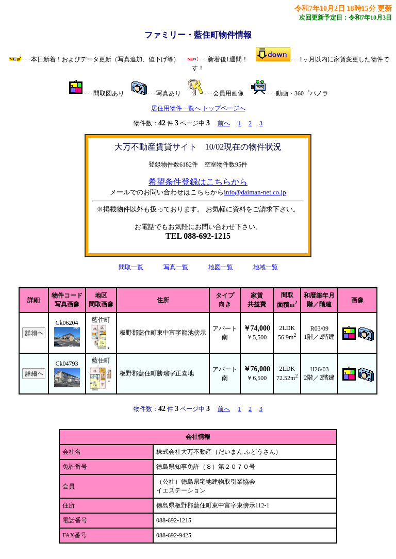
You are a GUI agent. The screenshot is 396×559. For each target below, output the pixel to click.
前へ (224, 123)
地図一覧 (220, 267)
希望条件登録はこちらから (198, 181)
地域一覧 (265, 267)
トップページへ (223, 108)
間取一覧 (131, 267)
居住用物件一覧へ (176, 108)
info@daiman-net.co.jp (255, 192)
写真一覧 (175, 267)
